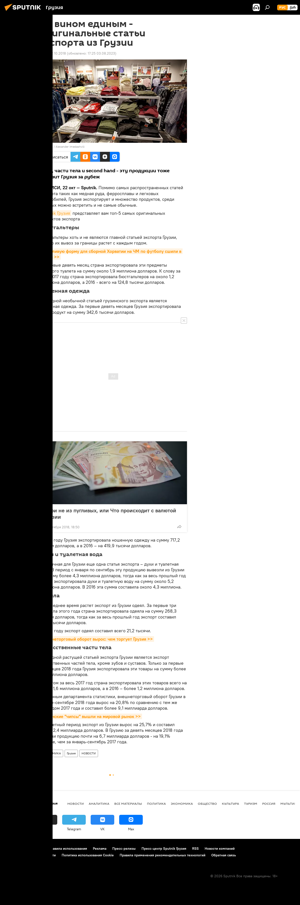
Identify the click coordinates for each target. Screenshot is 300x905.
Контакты (35, 848)
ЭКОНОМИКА (51, 753)
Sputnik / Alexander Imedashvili (64, 146)
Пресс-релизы (124, 848)
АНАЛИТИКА (99, 803)
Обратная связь (223, 855)
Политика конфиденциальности (30, 855)
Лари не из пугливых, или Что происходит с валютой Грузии (110, 513)
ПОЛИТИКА (156, 803)
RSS (195, 848)
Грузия (71, 753)
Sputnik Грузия (55, 213)
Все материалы (128, 803)
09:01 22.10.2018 (53, 53)
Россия (268, 803)
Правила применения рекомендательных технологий (162, 855)
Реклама (99, 848)
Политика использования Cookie (88, 855)
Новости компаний (220, 848)
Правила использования (67, 848)
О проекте (13, 848)
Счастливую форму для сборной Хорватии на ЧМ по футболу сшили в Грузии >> (111, 254)
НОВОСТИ (89, 753)
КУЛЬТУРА (230, 803)
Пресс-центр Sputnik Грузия (164, 848)
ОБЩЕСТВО (207, 803)
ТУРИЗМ (250, 803)
